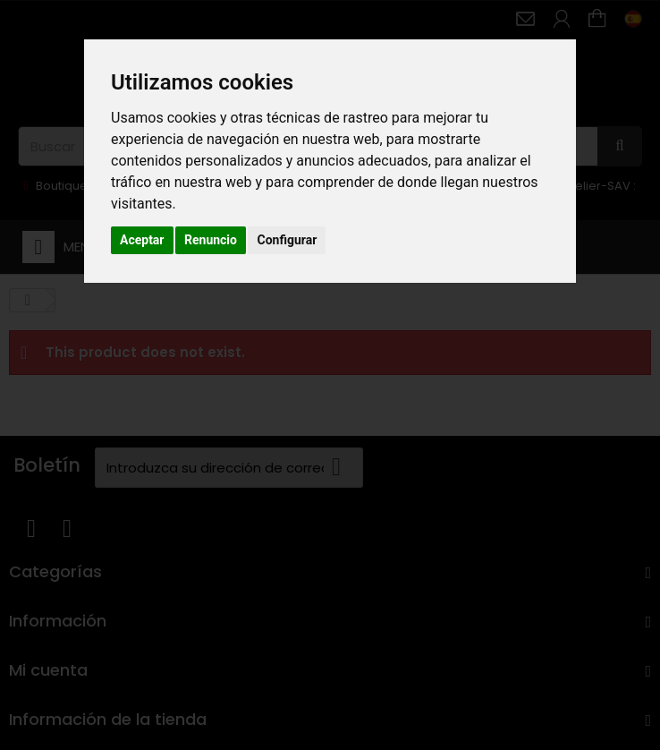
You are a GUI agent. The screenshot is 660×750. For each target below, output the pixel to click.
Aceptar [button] (142, 240)
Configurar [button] (287, 240)
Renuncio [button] (210, 240)
